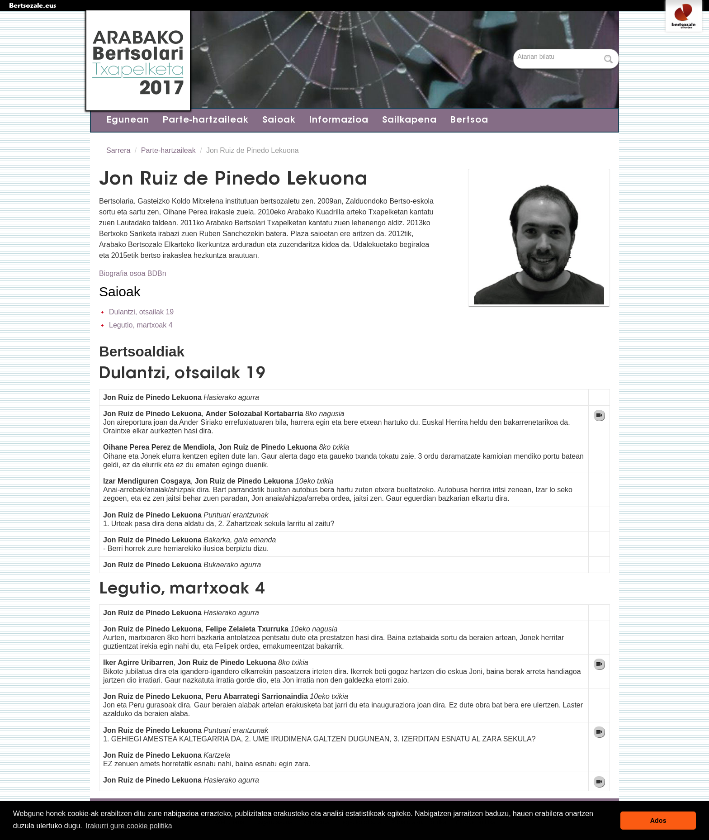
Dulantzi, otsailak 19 (141, 312)
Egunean (128, 120)
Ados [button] (658, 820)
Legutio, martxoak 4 (141, 325)
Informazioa (339, 120)
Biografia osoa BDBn (132, 273)
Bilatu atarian (514, 49)
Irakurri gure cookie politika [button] (128, 826)
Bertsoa (469, 120)
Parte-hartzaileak (206, 120)
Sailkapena (409, 120)
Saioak (279, 120)
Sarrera (118, 150)
